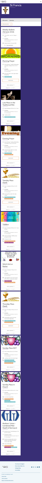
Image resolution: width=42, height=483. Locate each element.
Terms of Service (4, 478)
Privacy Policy (4, 476)
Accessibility (17, 470)
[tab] (11, 85)
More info (10, 80)
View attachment (9, 45)
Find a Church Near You (19, 466)
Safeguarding (18, 468)
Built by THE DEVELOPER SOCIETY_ (8, 480)
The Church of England (19, 464)
